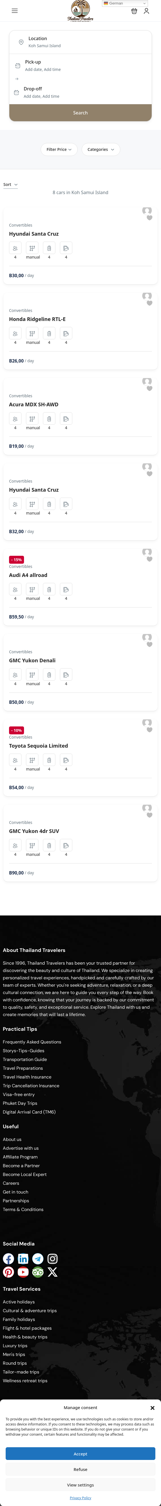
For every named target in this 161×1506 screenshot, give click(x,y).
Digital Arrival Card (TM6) (29, 1112)
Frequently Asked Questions (32, 1042)
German (113, 3)
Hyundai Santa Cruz (34, 233)
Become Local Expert (25, 1174)
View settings (80, 1485)
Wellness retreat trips (25, 1381)
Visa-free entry (19, 1094)
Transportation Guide (25, 1059)
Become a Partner (21, 1166)
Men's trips (14, 1354)
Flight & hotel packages (27, 1328)
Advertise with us (21, 1148)
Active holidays (19, 1302)
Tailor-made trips (21, 1372)
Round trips (15, 1363)
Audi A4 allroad (28, 575)
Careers (11, 1183)
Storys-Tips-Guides (23, 1051)
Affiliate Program (20, 1157)
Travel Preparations (23, 1068)
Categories (101, 149)
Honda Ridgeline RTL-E (37, 319)
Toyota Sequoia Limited (38, 745)
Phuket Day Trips (20, 1103)
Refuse (81, 1469)
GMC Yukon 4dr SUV (34, 831)
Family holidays (19, 1319)
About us (12, 1139)
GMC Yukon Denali (32, 660)
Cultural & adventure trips (30, 1311)
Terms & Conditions (23, 1209)
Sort (10, 184)
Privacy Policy (80, 1498)
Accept (80, 1454)
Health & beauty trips (25, 1337)
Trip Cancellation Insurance (31, 1086)
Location (38, 38)
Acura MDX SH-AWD (33, 404)
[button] (152, 1407)
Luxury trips (15, 1346)
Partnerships (16, 1201)
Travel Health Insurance (27, 1077)
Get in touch (15, 1192)
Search (80, 113)
